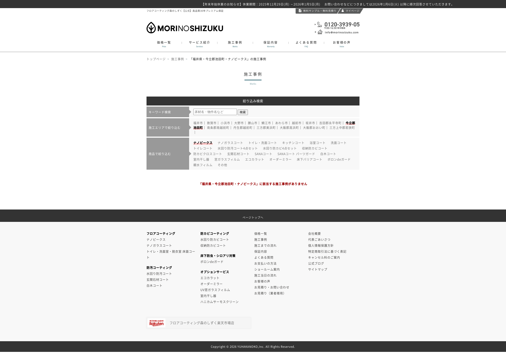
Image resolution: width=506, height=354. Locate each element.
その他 (222, 165)
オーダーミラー (280, 159)
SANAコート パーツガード (296, 154)
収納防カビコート (315, 148)
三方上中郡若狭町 (342, 127)
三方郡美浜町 (266, 127)
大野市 (239, 123)
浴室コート (318, 142)
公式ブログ (316, 263)
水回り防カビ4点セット (280, 148)
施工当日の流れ (265, 275)
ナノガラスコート (230, 142)
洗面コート (339, 142)
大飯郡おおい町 (314, 127)
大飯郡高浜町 (289, 127)
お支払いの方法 (265, 263)
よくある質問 (306, 44)
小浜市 (225, 123)
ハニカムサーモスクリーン (219, 301)
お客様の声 (341, 44)
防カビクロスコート (207, 154)
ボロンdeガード (339, 159)
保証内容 (270, 44)
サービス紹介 (199, 44)
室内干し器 (201, 159)
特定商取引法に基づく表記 (327, 251)
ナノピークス (156, 239)
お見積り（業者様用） (270, 293)
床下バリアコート (309, 159)
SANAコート (263, 154)
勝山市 (252, 123)
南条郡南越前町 (218, 127)
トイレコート (203, 148)
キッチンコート (293, 142)
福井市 (198, 123)
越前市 (297, 123)
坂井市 (310, 123)
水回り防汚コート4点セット (238, 148)
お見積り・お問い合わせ (271, 287)
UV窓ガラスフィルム (215, 290)
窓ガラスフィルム (227, 159)
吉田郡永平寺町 (330, 123)
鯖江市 (266, 123)
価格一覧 (164, 44)
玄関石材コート (238, 154)
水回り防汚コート (159, 273)
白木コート (328, 154)
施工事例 (235, 44)
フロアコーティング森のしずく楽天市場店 (191, 322)
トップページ (156, 59)
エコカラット (254, 159)
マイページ (350, 11)
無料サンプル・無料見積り (317, 11)
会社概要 (314, 233)
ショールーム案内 (267, 269)
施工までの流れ (265, 245)
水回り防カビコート (214, 239)
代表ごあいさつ (319, 239)
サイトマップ (317, 269)
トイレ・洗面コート (262, 142)
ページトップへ (253, 215)
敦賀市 (212, 123)
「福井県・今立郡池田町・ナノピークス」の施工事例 (228, 59)
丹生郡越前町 (243, 127)
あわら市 (281, 123)
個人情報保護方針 (321, 245)
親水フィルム (203, 165)
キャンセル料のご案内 (324, 257)
